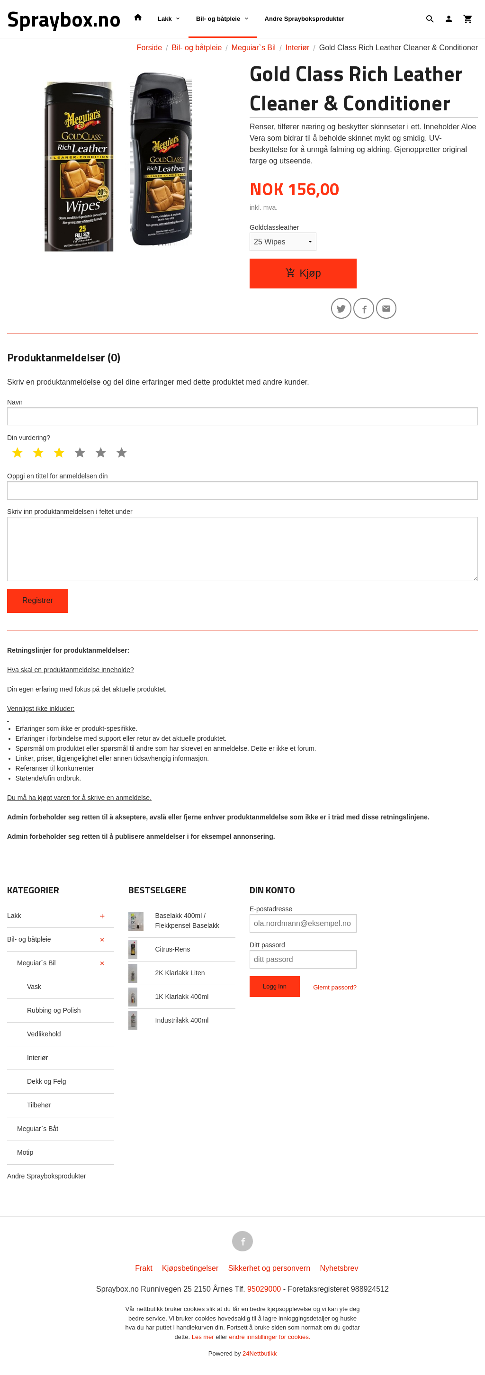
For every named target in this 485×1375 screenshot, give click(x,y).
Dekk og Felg (46, 1083)
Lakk (165, 18)
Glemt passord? (335, 989)
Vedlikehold (44, 1036)
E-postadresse (271, 911)
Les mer (204, 1339)
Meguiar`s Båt (37, 1131)
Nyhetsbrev (339, 1271)
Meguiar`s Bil (36, 965)
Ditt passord (267, 947)
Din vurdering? (28, 438)
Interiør (37, 1060)
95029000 (264, 1292)
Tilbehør (39, 1107)
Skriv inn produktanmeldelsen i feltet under (242, 546)
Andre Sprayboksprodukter (304, 18)
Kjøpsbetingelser (190, 1271)
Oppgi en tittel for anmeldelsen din (242, 487)
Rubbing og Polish (54, 1012)
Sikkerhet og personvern (269, 1271)
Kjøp (303, 273)
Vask (34, 989)
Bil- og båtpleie (218, 18)
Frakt (143, 1271)
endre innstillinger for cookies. (269, 1339)
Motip (25, 1155)
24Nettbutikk (259, 1356)
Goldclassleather (274, 227)
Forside (149, 48)
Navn (242, 412)
